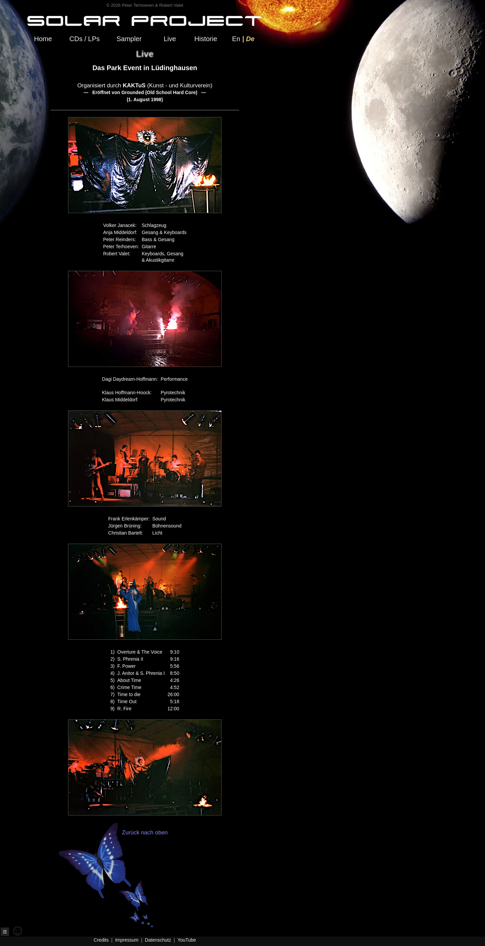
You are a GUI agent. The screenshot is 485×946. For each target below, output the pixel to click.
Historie (205, 38)
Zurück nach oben (132, 878)
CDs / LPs (84, 38)
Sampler (129, 38)
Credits (101, 940)
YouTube (186, 940)
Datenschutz (158, 940)
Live (170, 38)
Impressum (126, 940)
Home (43, 38)
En (236, 38)
